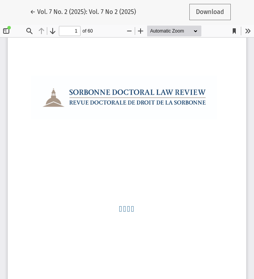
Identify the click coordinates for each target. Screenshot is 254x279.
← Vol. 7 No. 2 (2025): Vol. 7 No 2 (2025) (83, 11)
